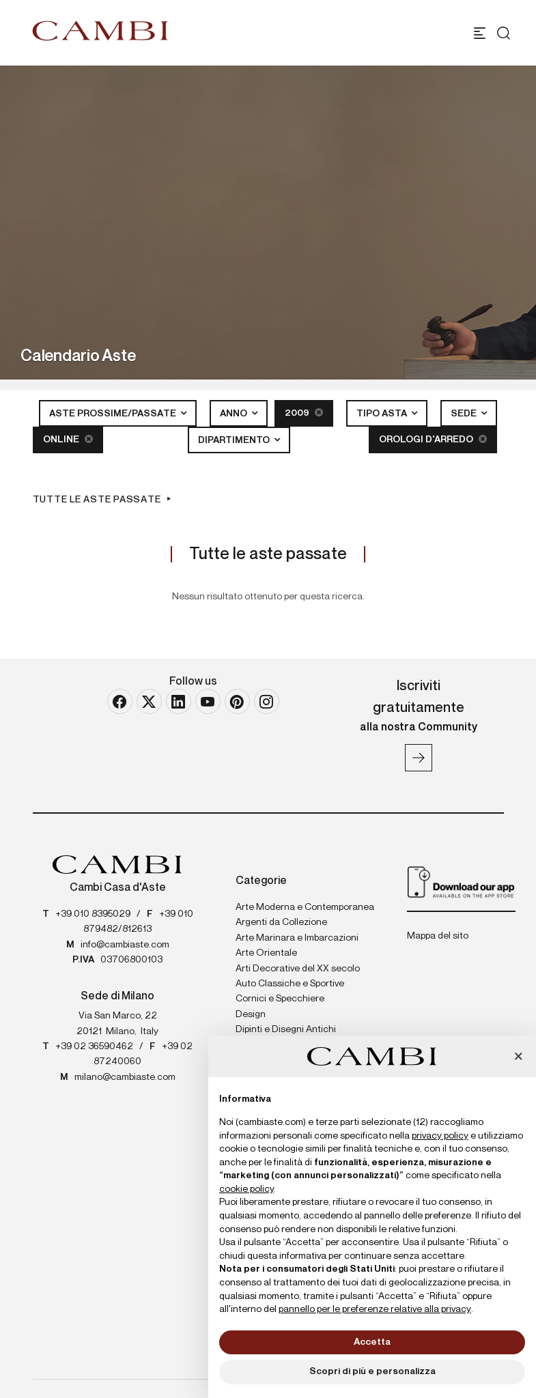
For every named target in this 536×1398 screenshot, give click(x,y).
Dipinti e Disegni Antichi (286, 1029)
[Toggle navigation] (479, 33)
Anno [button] (234, 413)
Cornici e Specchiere (280, 998)
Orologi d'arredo (433, 439)
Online (68, 439)
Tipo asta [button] (382, 413)
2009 (304, 413)
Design (251, 1014)
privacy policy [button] (440, 1136)
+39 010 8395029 (92, 914)
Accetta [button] (372, 1342)
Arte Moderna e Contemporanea (305, 907)
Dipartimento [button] (235, 440)
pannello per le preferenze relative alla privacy (375, 1309)
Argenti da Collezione (281, 922)
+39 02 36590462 (94, 1046)
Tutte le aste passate (97, 499)
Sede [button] (465, 413)
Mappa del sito (437, 936)
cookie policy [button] (246, 1189)
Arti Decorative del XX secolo (298, 968)
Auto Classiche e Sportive (290, 983)
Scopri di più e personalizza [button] (372, 1371)
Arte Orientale (266, 953)
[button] (518, 1057)
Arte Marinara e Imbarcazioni (297, 938)
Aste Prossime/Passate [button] (113, 413)
